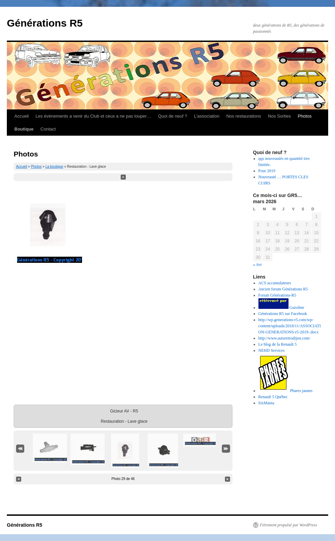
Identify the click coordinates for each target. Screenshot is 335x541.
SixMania (266, 403)
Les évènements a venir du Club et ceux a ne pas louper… (93, 116)
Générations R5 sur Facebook (282, 313)
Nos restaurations (243, 116)
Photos (304, 116)
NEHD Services (271, 350)
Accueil (21, 116)
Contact (48, 129)
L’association (206, 116)
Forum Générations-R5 (277, 295)
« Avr (257, 264)
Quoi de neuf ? (172, 116)
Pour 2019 (267, 170)
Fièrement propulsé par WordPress (288, 525)
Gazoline (281, 307)
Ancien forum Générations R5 (283, 289)
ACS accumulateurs (274, 283)
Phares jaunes (285, 390)
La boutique (54, 166)
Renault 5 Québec (273, 396)
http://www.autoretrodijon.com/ (284, 338)
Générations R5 (45, 23)
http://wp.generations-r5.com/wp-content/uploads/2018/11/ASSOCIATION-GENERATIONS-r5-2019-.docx (289, 325)
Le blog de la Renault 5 (277, 344)
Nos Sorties (279, 116)
